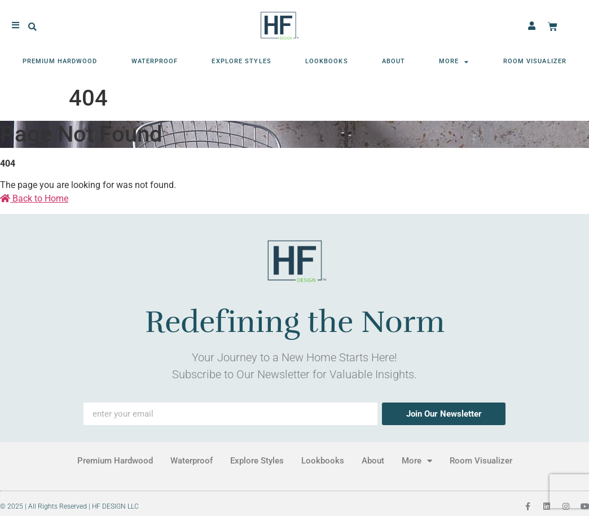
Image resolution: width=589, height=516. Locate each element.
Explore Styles (241, 59)
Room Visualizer (535, 59)
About (394, 59)
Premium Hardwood (60, 59)
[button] (32, 25)
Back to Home (34, 198)
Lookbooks (326, 59)
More (454, 60)
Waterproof (154, 59)
